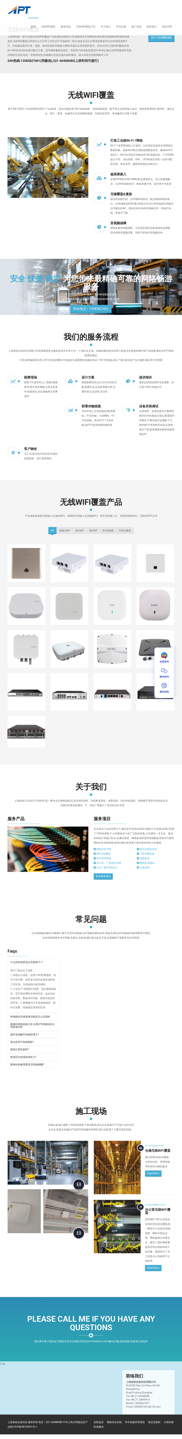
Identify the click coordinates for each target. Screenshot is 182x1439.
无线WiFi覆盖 (48, 26)
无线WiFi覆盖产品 (85, 26)
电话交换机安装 (150, 849)
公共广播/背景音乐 (108, 867)
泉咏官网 (167, 26)
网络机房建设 (148, 862)
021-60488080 (161, 37)
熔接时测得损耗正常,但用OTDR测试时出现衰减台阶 (32, 1025)
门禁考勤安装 (148, 853)
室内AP (79, 530)
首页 (33, 26)
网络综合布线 (105, 849)
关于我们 (106, 26)
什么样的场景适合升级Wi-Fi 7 (26, 962)
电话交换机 (154, 1422)
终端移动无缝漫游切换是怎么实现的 (30, 1016)
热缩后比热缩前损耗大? (23, 1057)
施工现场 (136, 26)
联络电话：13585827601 (91, 310)
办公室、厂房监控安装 (110, 862)
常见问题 (121, 26)
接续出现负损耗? (19, 1049)
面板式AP (64, 530)
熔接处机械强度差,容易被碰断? (27, 1064)
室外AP (93, 530)
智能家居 (146, 858)
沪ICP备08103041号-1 (24, 1426)
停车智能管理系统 (135, 1422)
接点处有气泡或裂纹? (22, 1042)
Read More (154, 1173)
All (52, 530)
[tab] (33, 962)
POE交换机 (125, 530)
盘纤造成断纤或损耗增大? (24, 1034)
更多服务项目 (105, 876)
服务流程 (66, 26)
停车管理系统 (105, 858)
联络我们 (152, 26)
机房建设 (99, 1426)
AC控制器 (108, 530)
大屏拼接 (146, 867)
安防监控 (99, 1422)
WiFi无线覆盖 (105, 853)
